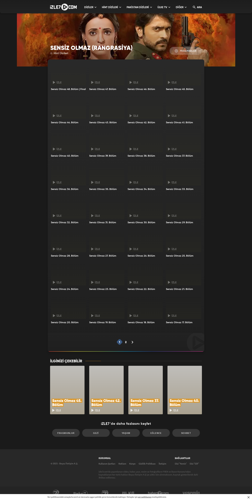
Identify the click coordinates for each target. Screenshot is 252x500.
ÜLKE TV (163, 7)
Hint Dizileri (59, 53)
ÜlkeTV (128, 493)
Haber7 (158, 493)
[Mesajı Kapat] (248, 497)
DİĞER (181, 7)
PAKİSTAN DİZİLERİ (139, 7)
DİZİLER (90, 7)
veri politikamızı (145, 497)
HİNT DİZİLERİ (111, 7)
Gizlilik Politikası (147, 463)
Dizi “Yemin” (181, 463)
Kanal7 (56, 493)
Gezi (96, 432)
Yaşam (126, 432)
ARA (197, 7)
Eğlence (156, 432)
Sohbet (186, 432)
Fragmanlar (185, 51)
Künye (132, 463)
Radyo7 (81, 493)
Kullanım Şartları (107, 463)
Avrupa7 (105, 493)
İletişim (162, 463)
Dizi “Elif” (194, 463)
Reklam (122, 463)
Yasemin (191, 493)
